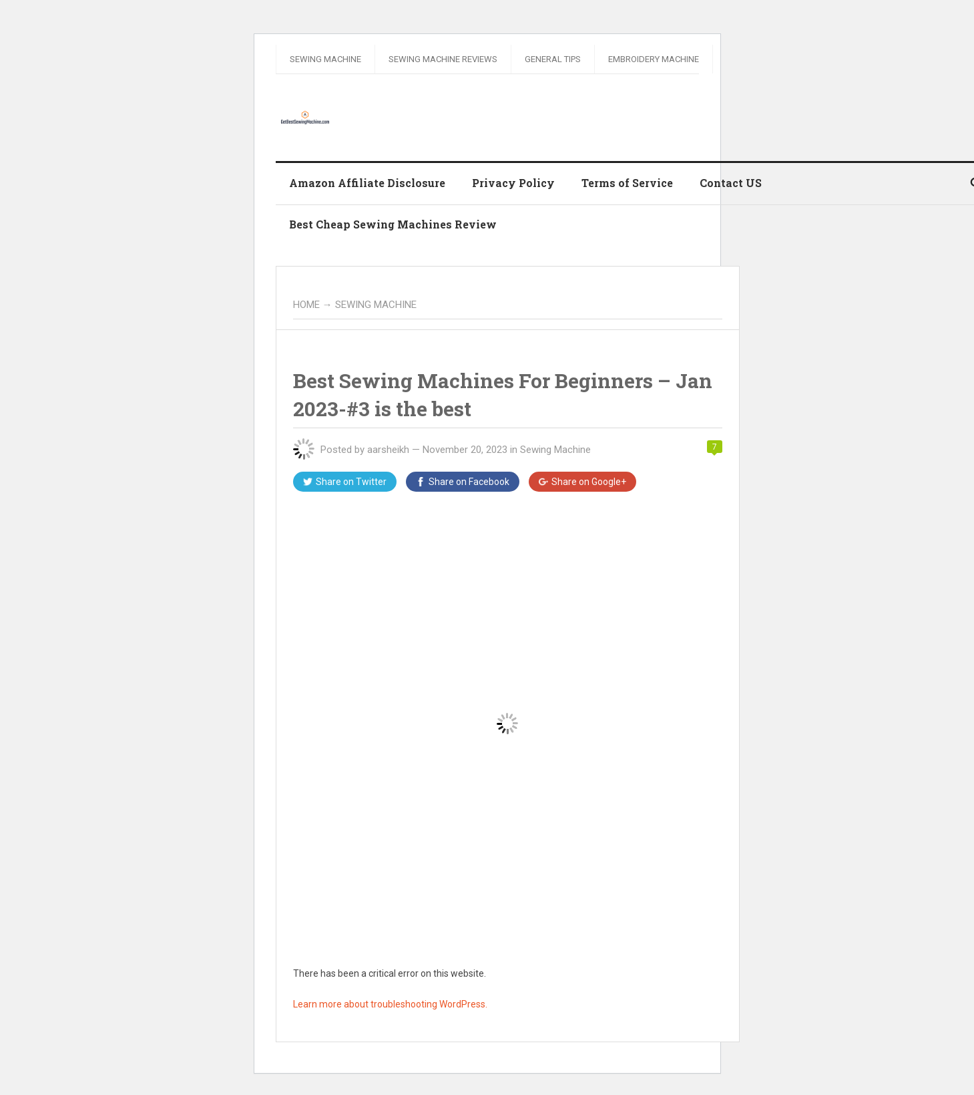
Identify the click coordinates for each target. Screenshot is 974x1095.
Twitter (345, 481)
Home (306, 305)
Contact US (731, 183)
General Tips (553, 59)
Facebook (462, 481)
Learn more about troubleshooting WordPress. (390, 1004)
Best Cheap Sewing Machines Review (393, 224)
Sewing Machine (325, 59)
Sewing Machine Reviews (443, 59)
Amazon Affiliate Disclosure (367, 183)
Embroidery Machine (653, 59)
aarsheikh (388, 450)
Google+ (582, 481)
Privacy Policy (513, 183)
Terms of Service (627, 183)
